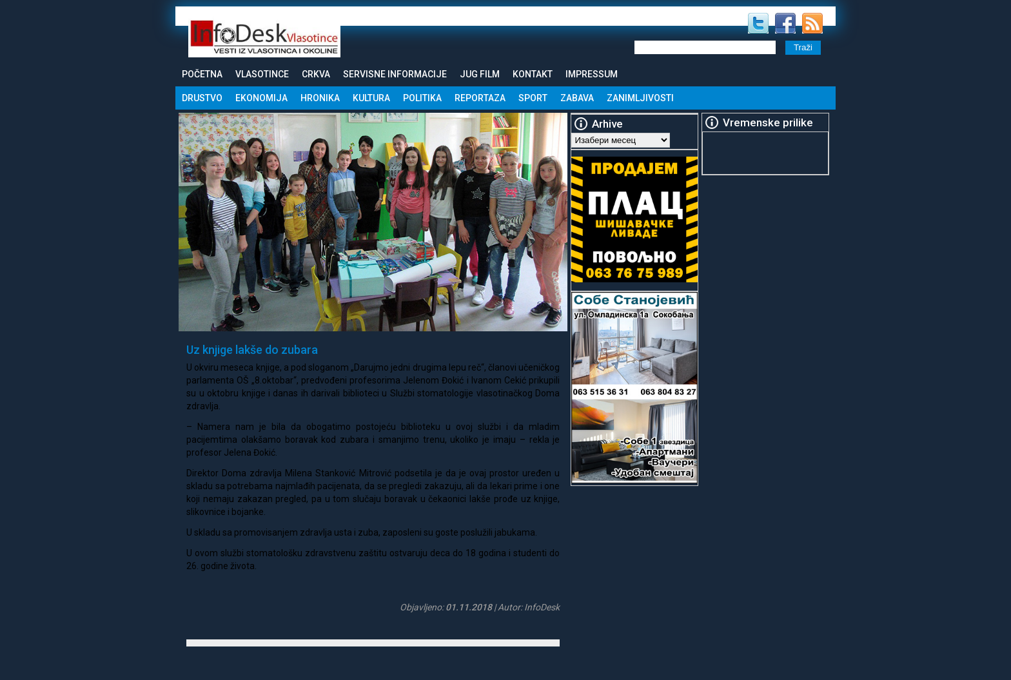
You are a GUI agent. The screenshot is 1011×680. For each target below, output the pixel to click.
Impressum (591, 74)
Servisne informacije (395, 74)
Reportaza (480, 98)
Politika (422, 98)
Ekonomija (261, 98)
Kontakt (533, 74)
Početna (202, 74)
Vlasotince (262, 74)
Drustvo (202, 98)
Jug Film (480, 74)
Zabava (577, 98)
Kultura (371, 98)
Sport (532, 98)
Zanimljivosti (640, 98)
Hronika (320, 98)
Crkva (316, 74)
